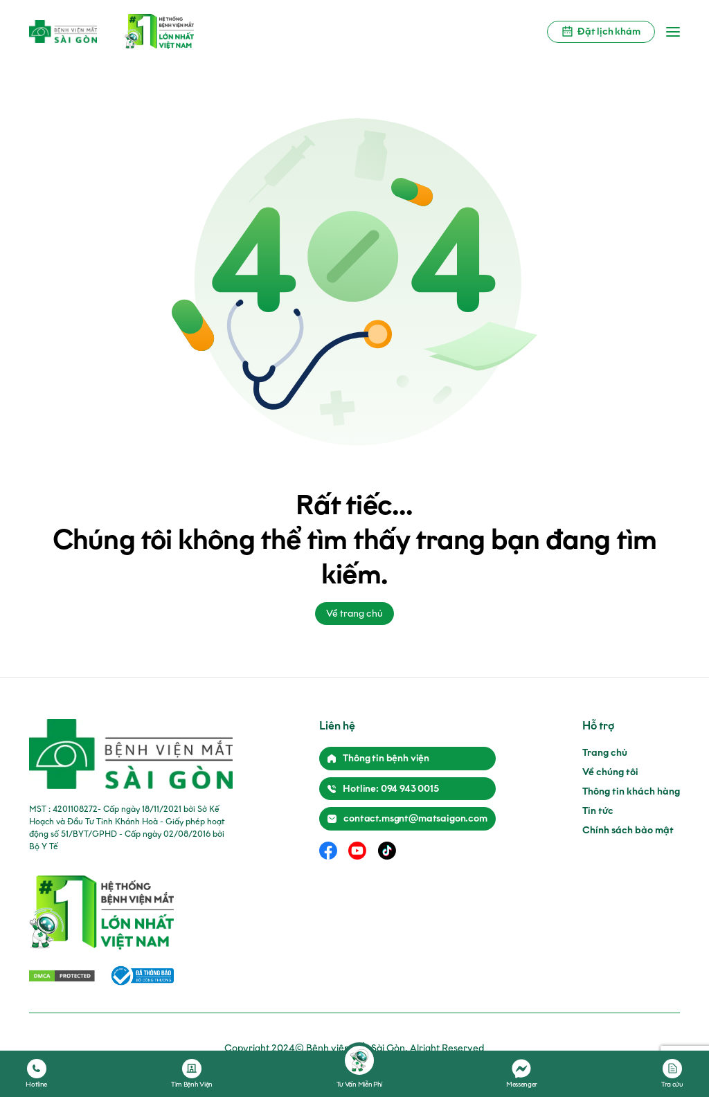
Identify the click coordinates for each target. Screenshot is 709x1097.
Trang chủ (604, 753)
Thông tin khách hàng (631, 791)
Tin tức (597, 811)
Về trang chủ (354, 613)
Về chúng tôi (610, 772)
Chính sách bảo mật (628, 830)
